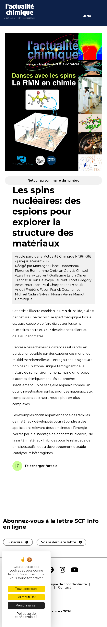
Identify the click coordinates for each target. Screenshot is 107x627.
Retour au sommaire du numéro (53, 180)
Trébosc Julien (27, 280)
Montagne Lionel (47, 266)
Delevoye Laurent (53, 280)
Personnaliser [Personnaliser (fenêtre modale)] (26, 605)
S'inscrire (15, 542)
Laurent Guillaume (51, 275)
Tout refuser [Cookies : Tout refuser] (26, 597)
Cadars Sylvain (39, 294)
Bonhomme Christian (47, 271)
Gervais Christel (76, 271)
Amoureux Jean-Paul (32, 285)
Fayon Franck (51, 289)
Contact (64, 587)
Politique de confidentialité (65, 584)
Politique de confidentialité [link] (26, 615)
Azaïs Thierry (25, 275)
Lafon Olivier (77, 275)
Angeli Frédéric (27, 289)
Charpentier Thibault (66, 285)
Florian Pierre (62, 294)
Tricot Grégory (79, 280)
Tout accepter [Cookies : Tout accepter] (26, 589)
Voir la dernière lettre (58, 542)
